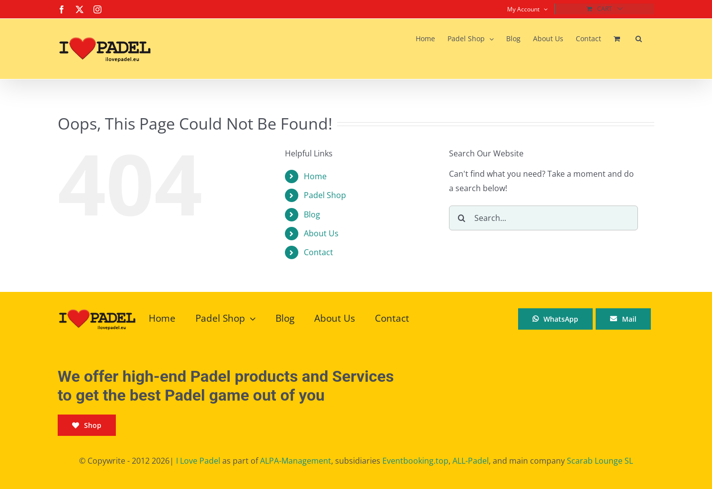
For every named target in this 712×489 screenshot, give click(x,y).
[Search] (461, 218)
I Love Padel (198, 460)
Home (315, 176)
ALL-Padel (470, 460)
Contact (318, 252)
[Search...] (543, 218)
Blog (312, 214)
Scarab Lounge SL (600, 460)
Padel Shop (325, 195)
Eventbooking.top (415, 460)
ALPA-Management (295, 460)
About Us (321, 233)
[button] (638, 39)
